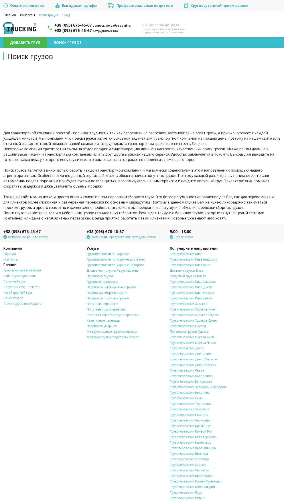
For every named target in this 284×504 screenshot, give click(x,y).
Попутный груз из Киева (188, 276)
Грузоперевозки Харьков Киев (193, 309)
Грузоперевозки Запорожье (191, 381)
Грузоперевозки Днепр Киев (191, 354)
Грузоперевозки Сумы (186, 398)
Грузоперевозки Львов (187, 370)
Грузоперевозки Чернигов (189, 409)
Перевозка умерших (102, 326)
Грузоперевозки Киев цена (190, 265)
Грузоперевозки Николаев (190, 392)
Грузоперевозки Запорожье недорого (198, 387)
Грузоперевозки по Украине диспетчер (116, 259)
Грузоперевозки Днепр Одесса (193, 365)
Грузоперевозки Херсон (188, 464)
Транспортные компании (22, 270)
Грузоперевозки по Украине (108, 254)
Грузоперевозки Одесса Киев (192, 337)
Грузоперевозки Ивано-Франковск (196, 481)
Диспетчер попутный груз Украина (113, 270)
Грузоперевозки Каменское (190, 442)
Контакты (27, 15)
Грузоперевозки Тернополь (191, 403)
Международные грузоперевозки (112, 331)
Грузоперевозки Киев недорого (194, 259)
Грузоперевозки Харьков (188, 304)
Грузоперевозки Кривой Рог (191, 431)
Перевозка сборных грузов (107, 293)
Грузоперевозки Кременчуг (190, 426)
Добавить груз (25, 42)
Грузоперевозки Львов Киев (191, 376)
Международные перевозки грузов (113, 337)
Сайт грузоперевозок (19, 276)
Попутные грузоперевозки (106, 309)
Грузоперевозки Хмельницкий (192, 487)
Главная (9, 15)
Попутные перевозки (102, 304)
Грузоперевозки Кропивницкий (193, 448)
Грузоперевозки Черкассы (189, 470)
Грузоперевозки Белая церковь (193, 437)
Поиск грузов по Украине (22, 303)
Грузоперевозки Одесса (188, 326)
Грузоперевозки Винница (189, 453)
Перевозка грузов (100, 276)
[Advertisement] (142, 95)
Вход (66, 15)
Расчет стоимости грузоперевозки (113, 315)
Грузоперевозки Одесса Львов (193, 342)
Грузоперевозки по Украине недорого (115, 265)
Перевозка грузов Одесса (189, 331)
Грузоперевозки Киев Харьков (193, 281)
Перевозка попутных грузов (108, 298)
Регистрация (48, 15)
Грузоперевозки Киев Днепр (191, 287)
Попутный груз (14, 281)
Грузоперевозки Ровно (187, 498)
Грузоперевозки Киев (186, 254)
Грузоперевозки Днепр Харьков (194, 359)
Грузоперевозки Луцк (186, 492)
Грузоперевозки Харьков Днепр (194, 320)
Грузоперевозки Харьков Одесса (194, 315)
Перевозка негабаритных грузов (111, 287)
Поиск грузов (68, 42)
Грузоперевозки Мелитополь (192, 476)
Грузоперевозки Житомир (189, 459)
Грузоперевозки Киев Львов (191, 298)
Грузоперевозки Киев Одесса (192, 293)
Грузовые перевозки (102, 281)
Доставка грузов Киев (186, 270)
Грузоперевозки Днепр (187, 348)
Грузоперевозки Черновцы (190, 420)
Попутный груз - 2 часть (21, 287)
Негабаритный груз (17, 292)
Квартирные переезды (103, 320)
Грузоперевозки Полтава (189, 415)
